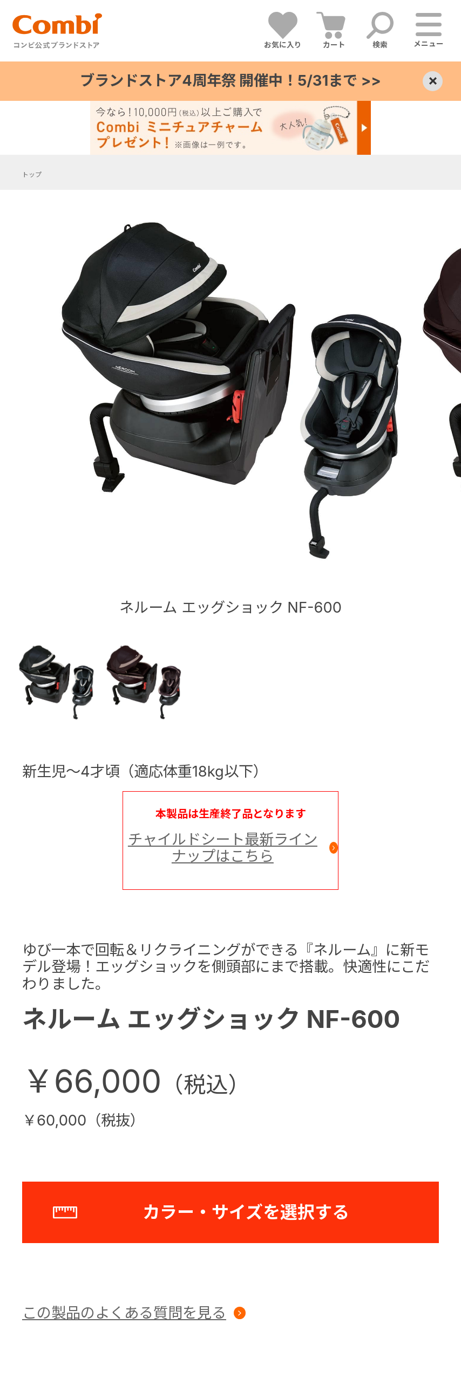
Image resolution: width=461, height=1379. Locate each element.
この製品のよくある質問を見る (124, 1313)
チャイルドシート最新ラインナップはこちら (222, 848)
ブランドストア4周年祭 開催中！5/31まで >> (230, 81)
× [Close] (432, 81)
